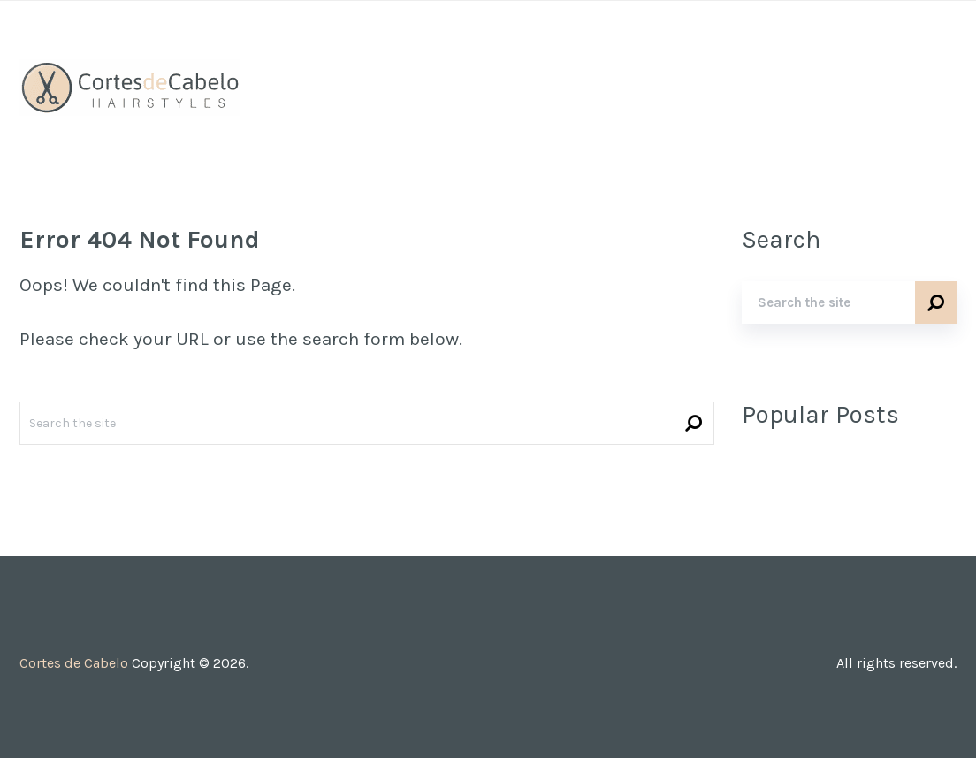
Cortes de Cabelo (73, 663)
